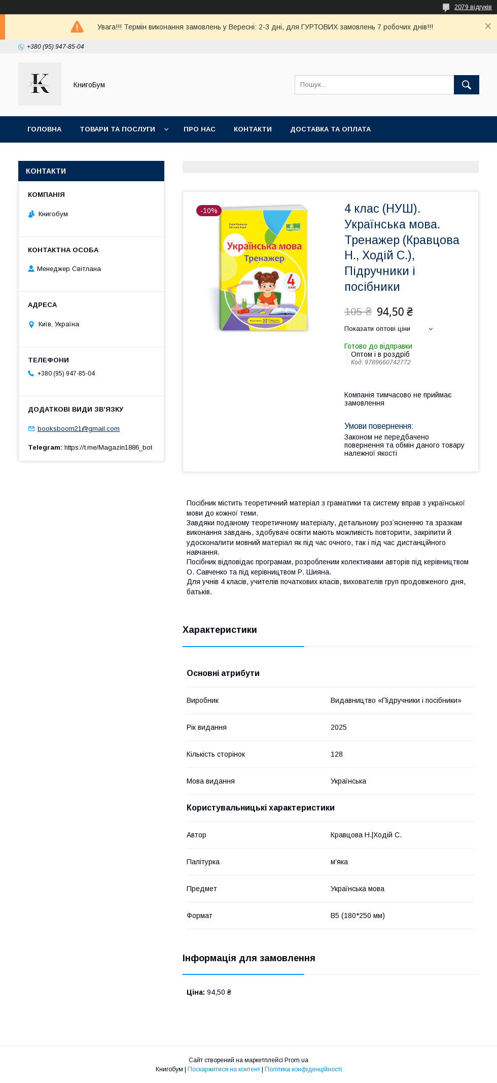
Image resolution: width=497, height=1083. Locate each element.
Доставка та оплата (330, 129)
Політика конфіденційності (303, 1069)
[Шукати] (466, 84)
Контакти (253, 129)
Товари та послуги (117, 129)
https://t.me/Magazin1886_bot (108, 447)
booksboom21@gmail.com (79, 428)
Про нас (200, 129)
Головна (44, 129)
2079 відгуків (473, 7)
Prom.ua (296, 1060)
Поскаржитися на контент (224, 1069)
